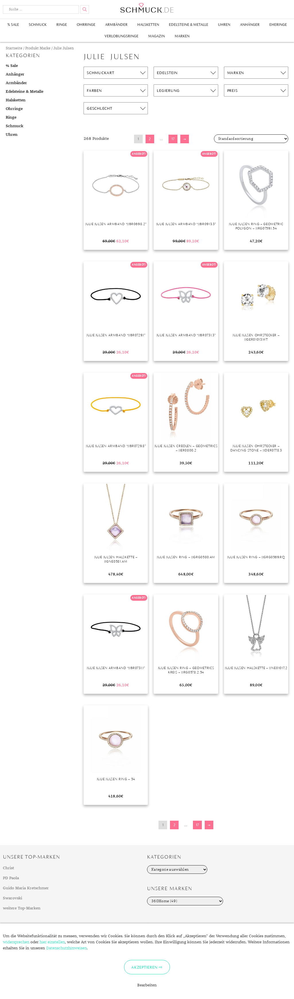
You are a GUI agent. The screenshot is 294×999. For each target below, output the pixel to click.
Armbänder (116, 24)
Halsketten (148, 24)
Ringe (61, 24)
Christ (8, 868)
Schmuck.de (147, 8)
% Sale (13, 24)
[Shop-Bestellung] (251, 138)
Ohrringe (86, 24)
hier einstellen (52, 942)
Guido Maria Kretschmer (26, 888)
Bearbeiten (147, 985)
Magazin (156, 36)
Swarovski (12, 898)
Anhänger (250, 24)
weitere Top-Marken (21, 908)
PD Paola (11, 878)
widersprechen (16, 942)
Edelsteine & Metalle (188, 24)
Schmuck (38, 24)
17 (173, 139)
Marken (182, 36)
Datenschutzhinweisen (66, 948)
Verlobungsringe (121, 36)
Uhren (224, 24)
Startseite (14, 48)
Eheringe (278, 24)
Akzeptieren (144, 967)
